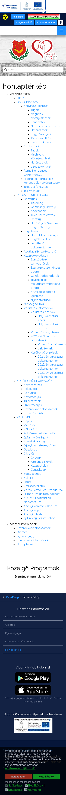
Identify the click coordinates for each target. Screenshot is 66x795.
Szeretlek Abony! (34, 441)
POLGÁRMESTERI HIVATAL (33, 195)
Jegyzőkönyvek (41, 134)
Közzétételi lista (34, 413)
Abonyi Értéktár (34, 514)
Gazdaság (30, 449)
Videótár (29, 425)
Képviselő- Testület (36, 106)
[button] (39, 765)
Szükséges (15, 785)
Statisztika (15, 789)
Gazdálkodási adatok (45, 275)
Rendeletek (38, 122)
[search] (33, 70)
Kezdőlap (12, 597)
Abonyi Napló (32, 510)
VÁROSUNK (24, 417)
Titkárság (37, 203)
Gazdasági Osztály (43, 207)
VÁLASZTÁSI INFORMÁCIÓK (44, 16)
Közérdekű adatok (36, 255)
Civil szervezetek (34, 486)
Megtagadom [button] (18, 776)
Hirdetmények (33, 405)
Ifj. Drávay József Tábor (39, 518)
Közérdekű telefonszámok (41, 409)
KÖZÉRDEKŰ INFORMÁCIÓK (34, 381)
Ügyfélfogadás (40, 239)
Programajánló (24, 22)
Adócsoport (38, 211)
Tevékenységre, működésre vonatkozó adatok (45, 284)
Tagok (35, 110)
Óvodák (36, 457)
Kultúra (28, 478)
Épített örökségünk (36, 437)
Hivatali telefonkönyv (44, 235)
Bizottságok (31, 146)
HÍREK (20, 98)
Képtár (28, 421)
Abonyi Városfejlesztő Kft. (40, 506)
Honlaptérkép (25, 544)
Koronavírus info (46, 22)
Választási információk (38, 308)
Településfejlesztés (36, 186)
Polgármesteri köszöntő (39, 433)
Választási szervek (43, 312)
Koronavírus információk (32, 540)
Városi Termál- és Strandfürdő (43, 490)
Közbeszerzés (33, 385)
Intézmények (32, 191)
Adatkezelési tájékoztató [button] (20, 768)
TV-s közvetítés (41, 138)
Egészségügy (32, 473)
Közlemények (32, 397)
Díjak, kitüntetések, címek (40, 445)
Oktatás (29, 453)
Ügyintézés (31, 231)
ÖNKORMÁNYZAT (28, 102)
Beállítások (35, 785)
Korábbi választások (44, 352)
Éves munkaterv (41, 142)
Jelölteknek (45, 348)
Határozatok (39, 130)
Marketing (34, 789)
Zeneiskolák (38, 469)
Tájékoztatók (32, 401)
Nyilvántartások (41, 300)
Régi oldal (18, 16)
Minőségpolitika (34, 304)
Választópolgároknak (52, 344)
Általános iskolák (41, 461)
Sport (27, 482)
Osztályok (30, 199)
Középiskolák (39, 465)
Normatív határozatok (45, 126)
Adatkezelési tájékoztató (40, 251)
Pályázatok (31, 389)
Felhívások (30, 393)
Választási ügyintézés (45, 332)
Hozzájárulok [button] (46, 776)
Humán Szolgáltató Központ (42, 494)
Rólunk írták (31, 429)
